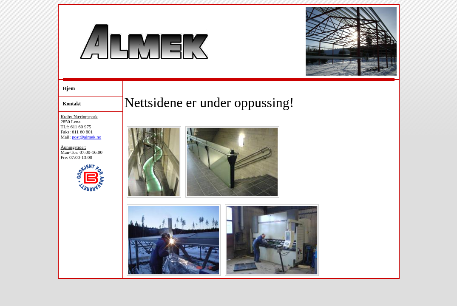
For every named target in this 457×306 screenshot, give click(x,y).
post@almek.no (86, 136)
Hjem (69, 88)
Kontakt (72, 104)
